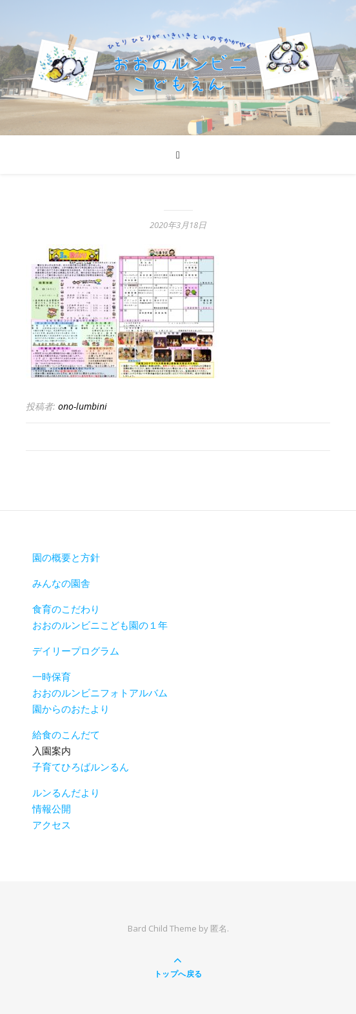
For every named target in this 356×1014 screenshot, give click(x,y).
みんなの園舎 (61, 583)
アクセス (51, 824)
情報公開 (51, 808)
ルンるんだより (66, 792)
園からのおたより (71, 708)
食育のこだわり (66, 608)
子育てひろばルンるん (80, 766)
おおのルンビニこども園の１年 (100, 624)
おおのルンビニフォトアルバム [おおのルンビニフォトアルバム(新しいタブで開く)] (100, 692)
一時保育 (51, 676)
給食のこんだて (66, 734)
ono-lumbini (82, 406)
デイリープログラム (75, 650)
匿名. (219, 928)
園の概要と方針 (66, 557)
